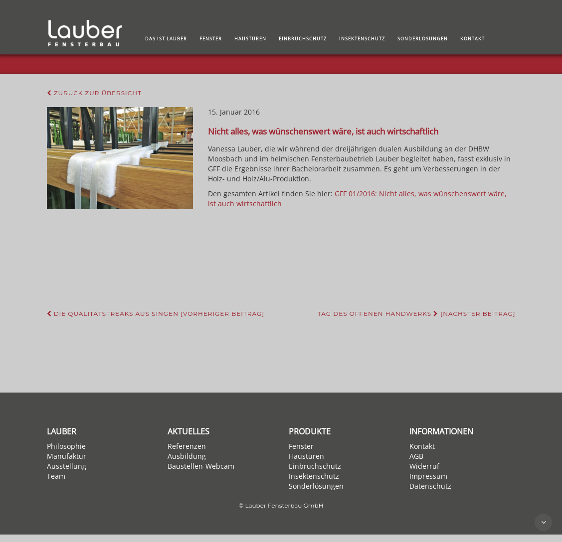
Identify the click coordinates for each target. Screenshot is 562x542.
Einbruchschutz (303, 38)
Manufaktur (66, 456)
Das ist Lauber (166, 38)
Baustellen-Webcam (201, 466)
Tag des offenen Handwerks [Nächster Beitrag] (417, 313)
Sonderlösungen (422, 38)
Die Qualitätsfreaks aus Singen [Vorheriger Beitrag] (156, 313)
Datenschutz (430, 486)
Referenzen (187, 446)
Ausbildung (187, 456)
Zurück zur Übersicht (94, 93)
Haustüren (250, 38)
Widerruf (424, 466)
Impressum (428, 476)
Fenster (210, 38)
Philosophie (66, 446)
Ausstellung (66, 466)
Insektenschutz (362, 38)
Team (56, 476)
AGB (416, 456)
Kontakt (472, 38)
